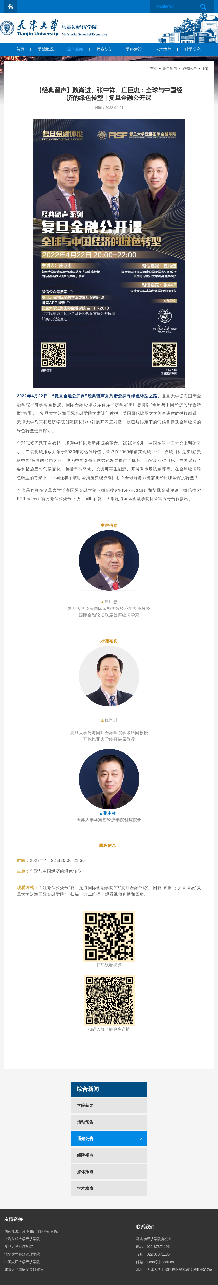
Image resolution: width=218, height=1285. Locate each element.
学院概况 (46, 49)
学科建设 (134, 49)
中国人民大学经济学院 (22, 1262)
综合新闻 (75, 49)
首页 (20, 49)
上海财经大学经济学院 (22, 1239)
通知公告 (190, 68)
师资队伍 (104, 49)
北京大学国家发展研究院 (23, 1269)
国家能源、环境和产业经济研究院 (31, 1231)
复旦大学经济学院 (18, 1247)
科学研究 (192, 49)
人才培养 (163, 49)
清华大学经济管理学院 (22, 1254)
